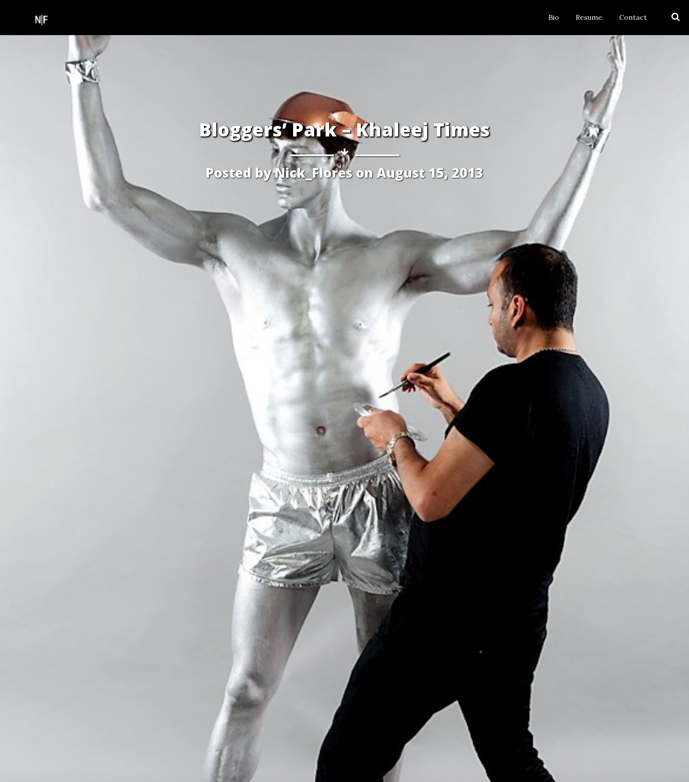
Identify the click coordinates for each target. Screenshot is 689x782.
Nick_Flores (313, 173)
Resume (589, 17)
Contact (633, 17)
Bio (553, 17)
